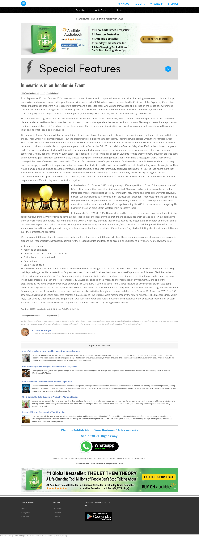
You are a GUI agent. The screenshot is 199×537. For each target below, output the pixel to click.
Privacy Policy (61, 535)
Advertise (80, 10)
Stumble (173, 3)
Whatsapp (156, 3)
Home (24, 508)
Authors (56, 516)
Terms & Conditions (44, 535)
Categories (25, 512)
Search (120, 10)
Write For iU (100, 10)
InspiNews (123, 3)
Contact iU (25, 516)
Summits (140, 3)
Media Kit (57, 508)
